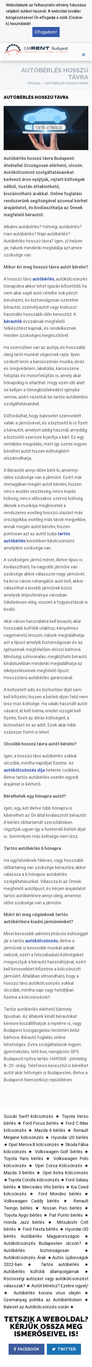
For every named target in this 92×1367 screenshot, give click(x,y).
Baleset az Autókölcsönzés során (36, 1306)
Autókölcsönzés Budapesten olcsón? (42, 1243)
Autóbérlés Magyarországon (50, 1236)
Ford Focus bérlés (41, 1123)
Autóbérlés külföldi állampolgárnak (41, 1271)
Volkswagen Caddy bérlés (31, 1200)
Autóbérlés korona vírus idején (47, 1292)
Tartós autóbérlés (60, 1264)
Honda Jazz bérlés (24, 1222)
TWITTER (64, 1349)
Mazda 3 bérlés (19, 1172)
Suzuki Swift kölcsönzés (28, 1116)
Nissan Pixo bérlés (62, 1208)
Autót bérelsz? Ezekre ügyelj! (60, 1285)
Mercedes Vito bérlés (43, 1186)
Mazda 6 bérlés (50, 1130)
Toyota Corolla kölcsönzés (34, 1179)
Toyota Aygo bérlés (23, 1215)
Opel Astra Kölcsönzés (65, 1172)
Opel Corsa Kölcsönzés (58, 1165)
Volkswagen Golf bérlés (59, 1151)
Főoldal (34, 83)
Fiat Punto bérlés (66, 1215)
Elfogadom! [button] (46, 32)
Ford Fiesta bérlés (40, 1229)
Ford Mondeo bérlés (60, 1193)
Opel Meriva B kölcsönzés (34, 1144)
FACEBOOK (26, 1349)
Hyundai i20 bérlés (69, 1137)
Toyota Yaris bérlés (23, 1158)
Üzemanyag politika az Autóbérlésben (43, 1299)
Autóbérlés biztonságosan (36, 1250)
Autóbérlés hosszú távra (66, 83)
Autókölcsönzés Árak (25, 1257)
